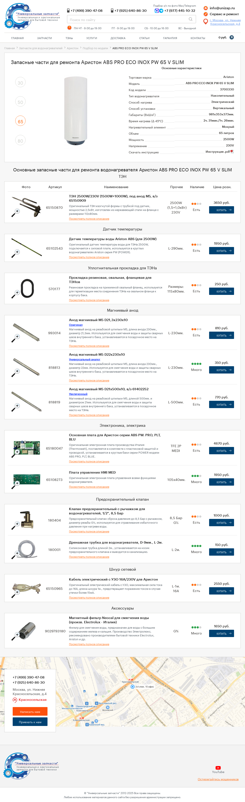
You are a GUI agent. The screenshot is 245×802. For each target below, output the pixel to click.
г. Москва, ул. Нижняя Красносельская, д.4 (225, 21)
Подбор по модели (95, 48)
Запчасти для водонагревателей (41, 48)
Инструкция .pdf (220, 151)
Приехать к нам (30, 721)
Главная (17, 37)
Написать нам (30, 711)
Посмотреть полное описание (89, 218)
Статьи (144, 37)
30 (20, 82)
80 (20, 140)
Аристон (72, 48)
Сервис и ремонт (224, 14)
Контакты (198, 37)
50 (20, 101)
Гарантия (170, 37)
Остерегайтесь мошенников (218, 779)
